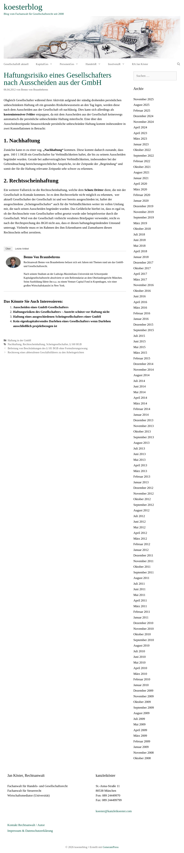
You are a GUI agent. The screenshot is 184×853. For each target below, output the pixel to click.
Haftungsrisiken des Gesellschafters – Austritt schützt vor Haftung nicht (61, 312)
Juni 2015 (139, 341)
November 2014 (143, 369)
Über (8, 248)
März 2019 (140, 223)
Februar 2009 (141, 741)
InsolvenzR (118, 64)
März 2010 (140, 674)
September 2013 (143, 437)
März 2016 (140, 307)
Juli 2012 (139, 516)
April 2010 (140, 668)
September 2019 (143, 217)
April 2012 (140, 533)
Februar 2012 (141, 544)
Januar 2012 (141, 550)
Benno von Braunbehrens (42, 257)
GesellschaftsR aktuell (16, 64)
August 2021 (141, 172)
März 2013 (140, 471)
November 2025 (143, 99)
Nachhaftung (15, 344)
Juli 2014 (139, 381)
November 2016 (143, 285)
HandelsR (95, 64)
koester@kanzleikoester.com (114, 811)
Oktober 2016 (142, 291)
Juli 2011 (139, 583)
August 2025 (141, 105)
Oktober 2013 (142, 431)
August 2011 (141, 578)
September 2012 (143, 505)
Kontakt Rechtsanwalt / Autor (26, 825)
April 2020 (140, 183)
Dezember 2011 (143, 555)
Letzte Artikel (22, 248)
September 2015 (143, 330)
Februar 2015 (141, 358)
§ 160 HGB (75, 344)
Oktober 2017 (142, 268)
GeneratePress (111, 847)
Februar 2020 (141, 195)
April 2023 (140, 133)
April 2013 (140, 465)
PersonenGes (71, 64)
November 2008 (143, 752)
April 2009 (140, 730)
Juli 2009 (139, 719)
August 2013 (141, 443)
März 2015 (140, 352)
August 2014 (141, 375)
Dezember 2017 (143, 262)
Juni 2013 (139, 454)
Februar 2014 (141, 409)
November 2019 (143, 212)
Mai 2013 (139, 459)
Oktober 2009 (142, 702)
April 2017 (140, 274)
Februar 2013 (141, 476)
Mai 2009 (139, 724)
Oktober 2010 (142, 634)
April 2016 (140, 302)
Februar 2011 (141, 611)
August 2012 (141, 510)
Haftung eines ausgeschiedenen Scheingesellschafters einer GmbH (57, 316)
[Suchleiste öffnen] (178, 64)
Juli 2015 (139, 336)
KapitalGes (46, 64)
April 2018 (140, 251)
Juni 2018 (139, 240)
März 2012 (140, 538)
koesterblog (23, 6)
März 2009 (140, 735)
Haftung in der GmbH (19, 340)
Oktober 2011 (142, 566)
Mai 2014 (139, 392)
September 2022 (143, 155)
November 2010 (143, 628)
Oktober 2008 (142, 758)
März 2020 (140, 189)
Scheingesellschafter (57, 344)
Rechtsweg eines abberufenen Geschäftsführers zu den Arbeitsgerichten (46, 352)
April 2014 (140, 397)
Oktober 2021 (142, 167)
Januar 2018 (141, 257)
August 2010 (141, 645)
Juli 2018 (139, 234)
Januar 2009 (141, 747)
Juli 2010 (139, 651)
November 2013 (143, 426)
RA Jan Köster (140, 64)
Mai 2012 (139, 527)
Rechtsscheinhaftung (34, 344)
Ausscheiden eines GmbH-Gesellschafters (40, 307)
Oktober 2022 (142, 150)
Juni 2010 (139, 657)
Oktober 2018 (142, 228)
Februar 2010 (141, 679)
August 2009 (141, 713)
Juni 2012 (139, 521)
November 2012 (143, 493)
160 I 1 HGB (19, 154)
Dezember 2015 (143, 324)
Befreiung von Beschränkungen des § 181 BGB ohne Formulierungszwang (48, 348)
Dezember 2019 (143, 206)
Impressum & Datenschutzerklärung (30, 831)
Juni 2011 (139, 589)
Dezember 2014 (143, 364)
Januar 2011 (141, 617)
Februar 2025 (141, 110)
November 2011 (143, 561)
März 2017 (140, 279)
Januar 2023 (141, 144)
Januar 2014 (141, 414)
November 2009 (143, 696)
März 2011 (140, 606)
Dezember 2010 (143, 623)
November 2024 (143, 122)
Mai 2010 (139, 662)
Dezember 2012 (143, 488)
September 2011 (143, 572)
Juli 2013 (139, 448)
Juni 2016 (139, 296)
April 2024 (140, 127)
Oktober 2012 (142, 499)
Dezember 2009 (143, 690)
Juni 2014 (139, 386)
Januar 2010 (141, 685)
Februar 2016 (141, 313)
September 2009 (143, 707)
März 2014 (140, 403)
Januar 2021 (141, 178)
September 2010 (143, 640)
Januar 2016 (141, 319)
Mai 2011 (139, 595)
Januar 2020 (141, 200)
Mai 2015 (139, 347)
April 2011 (140, 600)
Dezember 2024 (143, 116)
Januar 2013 (141, 482)
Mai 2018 (139, 245)
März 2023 (140, 138)
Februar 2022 (141, 161)
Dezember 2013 (143, 420)
